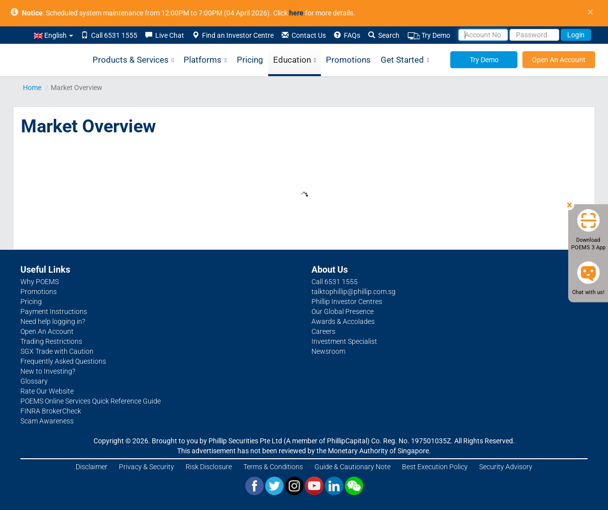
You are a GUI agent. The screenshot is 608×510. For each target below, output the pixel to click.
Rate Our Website (47, 391)
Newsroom (328, 351)
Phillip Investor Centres (346, 302)
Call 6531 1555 (109, 35)
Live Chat (164, 35)
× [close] (590, 12)
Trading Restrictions (51, 341)
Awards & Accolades (343, 321)
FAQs (347, 35)
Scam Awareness (47, 421)
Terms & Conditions (273, 467)
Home (32, 88)
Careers (323, 331)
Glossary (34, 381)
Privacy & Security (146, 467)
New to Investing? (47, 371)
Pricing (250, 60)
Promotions (348, 60)
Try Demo (428, 35)
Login (576, 35)
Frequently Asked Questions (63, 361)
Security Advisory (505, 467)
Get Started (405, 60)
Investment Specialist (344, 341)
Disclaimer (91, 467)
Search (384, 35)
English (53, 35)
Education (294, 60)
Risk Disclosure (209, 467)
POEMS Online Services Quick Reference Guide (90, 401)
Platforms (205, 60)
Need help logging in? (52, 321)
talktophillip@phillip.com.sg (353, 292)
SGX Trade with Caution (57, 351)
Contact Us (304, 35)
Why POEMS (39, 282)
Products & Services (133, 60)
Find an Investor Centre (233, 35)
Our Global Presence (342, 311)
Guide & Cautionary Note (352, 467)
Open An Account (559, 60)
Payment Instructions (53, 311)
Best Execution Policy (435, 467)
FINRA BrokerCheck (50, 411)
